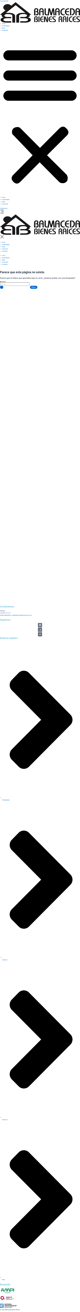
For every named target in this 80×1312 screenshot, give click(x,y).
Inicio (3, 23)
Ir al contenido (4, 1)
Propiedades (6, 26)
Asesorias (5, 30)
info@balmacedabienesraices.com (22, 615)
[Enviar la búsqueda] (1, 287)
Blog (3, 28)
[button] (40, 115)
